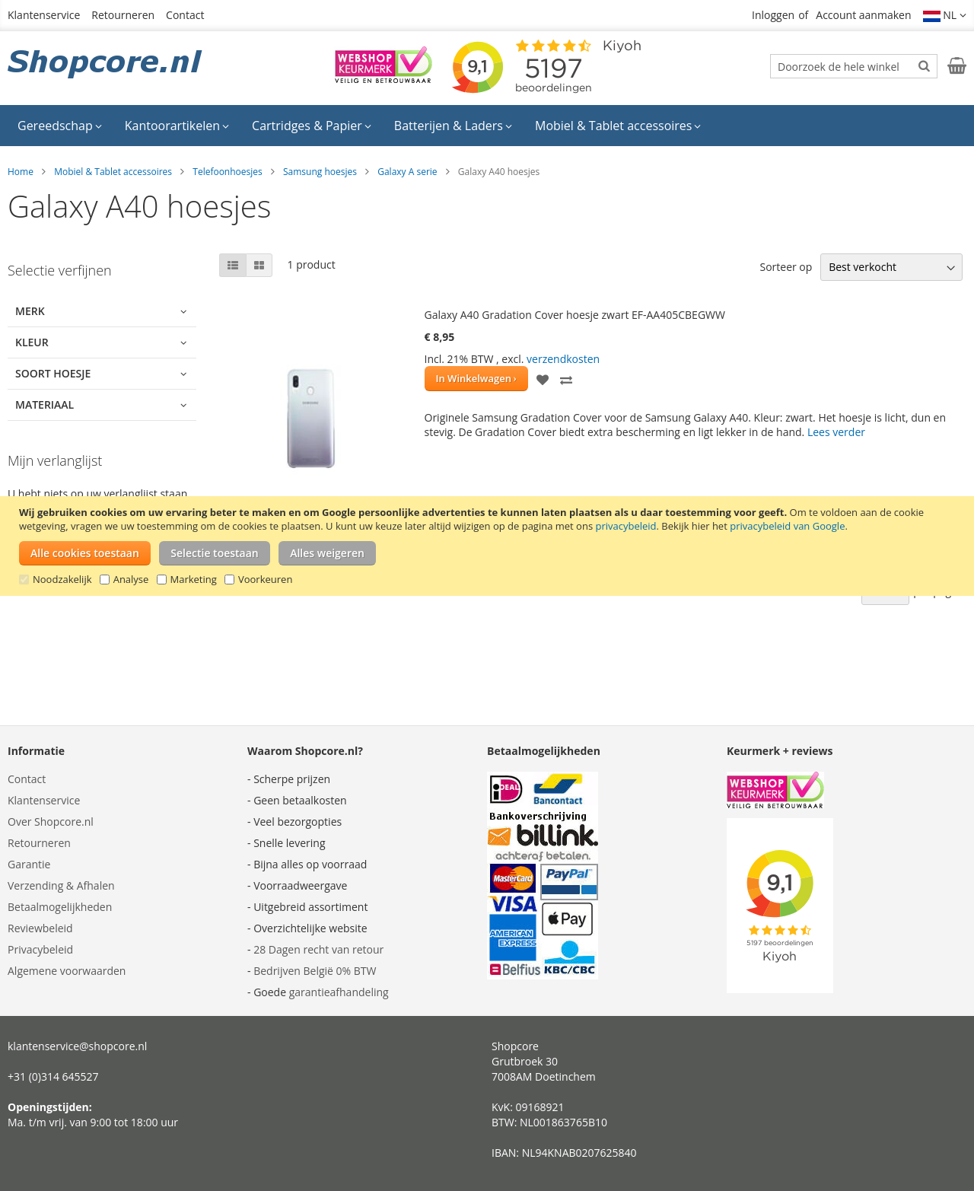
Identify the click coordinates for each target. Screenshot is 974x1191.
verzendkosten (563, 359)
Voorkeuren (265, 579)
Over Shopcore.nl (51, 821)
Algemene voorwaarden (67, 970)
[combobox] (853, 66)
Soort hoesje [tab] (53, 373)
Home (20, 171)
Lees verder (836, 432)
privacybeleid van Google (787, 526)
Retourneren (122, 15)
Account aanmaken (863, 15)
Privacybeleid (40, 949)
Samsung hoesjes (320, 171)
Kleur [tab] (32, 342)
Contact (185, 15)
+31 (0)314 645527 (53, 1076)
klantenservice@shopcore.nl (77, 1046)
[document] (489, 546)
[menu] (487, 125)
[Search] (924, 65)
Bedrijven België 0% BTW (314, 970)
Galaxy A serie (407, 171)
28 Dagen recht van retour (318, 949)
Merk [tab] (30, 311)
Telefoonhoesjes (227, 171)
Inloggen (773, 15)
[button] (945, 15)
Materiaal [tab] (44, 404)
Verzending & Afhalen (61, 885)
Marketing (193, 579)
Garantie (29, 864)
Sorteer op (785, 267)
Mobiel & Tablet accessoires (113, 171)
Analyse (131, 579)
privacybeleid (625, 526)
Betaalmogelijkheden (60, 907)
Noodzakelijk (62, 579)
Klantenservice (44, 15)
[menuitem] (59, 125)
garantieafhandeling (339, 992)
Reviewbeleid (40, 928)
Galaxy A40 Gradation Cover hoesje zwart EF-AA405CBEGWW (575, 314)
